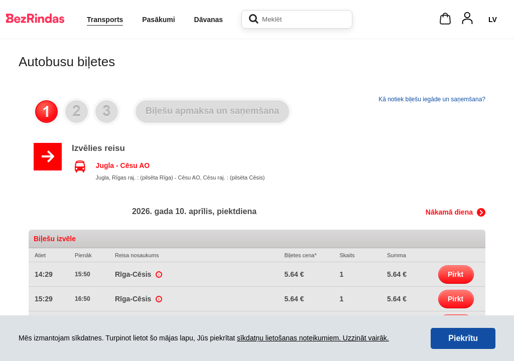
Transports (105, 20)
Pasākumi (158, 20)
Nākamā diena (449, 212)
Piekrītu (463, 338)
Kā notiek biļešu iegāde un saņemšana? (431, 99)
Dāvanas (208, 20)
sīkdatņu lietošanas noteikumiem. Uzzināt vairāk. (313, 338)
